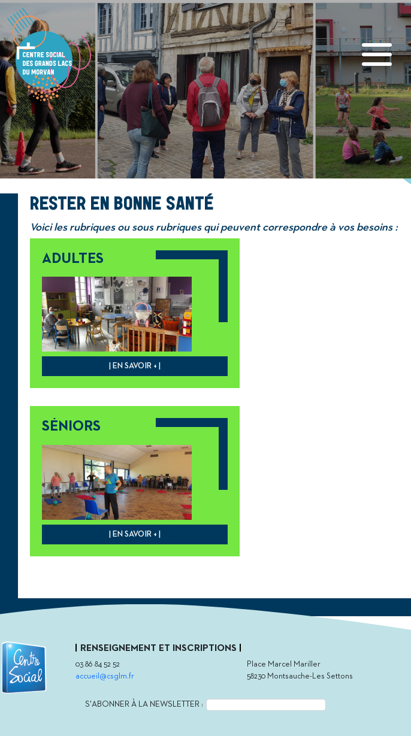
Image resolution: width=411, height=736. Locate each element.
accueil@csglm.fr (104, 676)
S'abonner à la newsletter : (144, 704)
